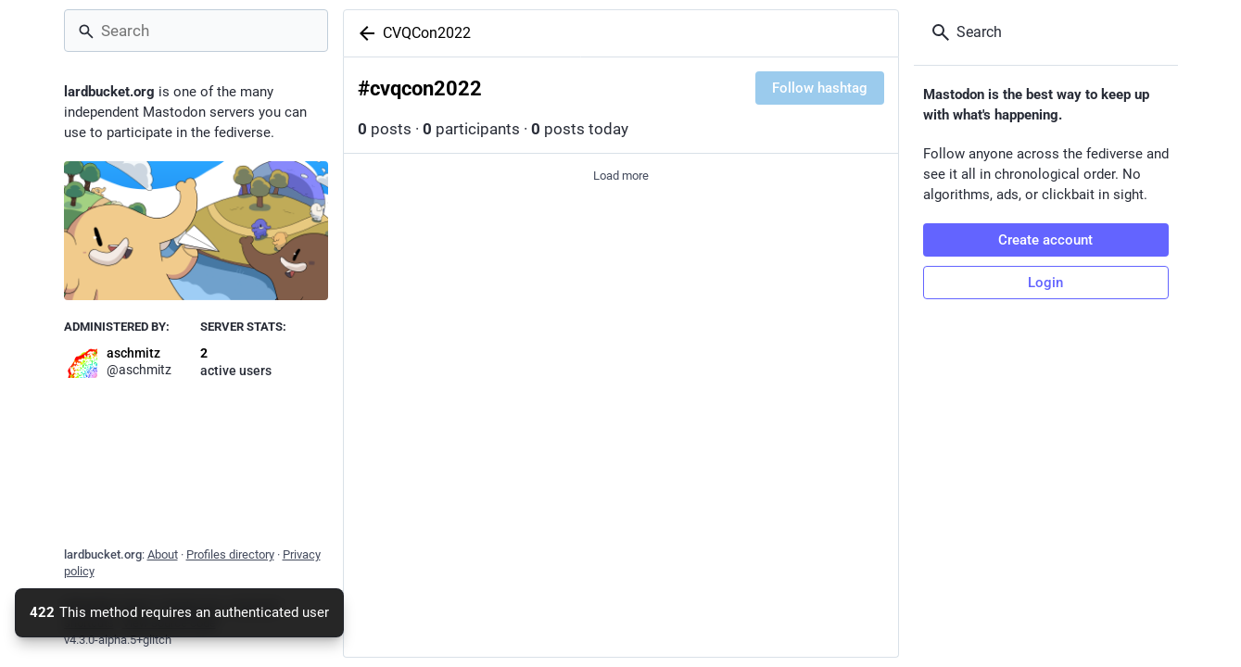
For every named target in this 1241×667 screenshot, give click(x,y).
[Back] (363, 33)
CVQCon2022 (427, 33)
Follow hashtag (819, 88)
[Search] (196, 30)
